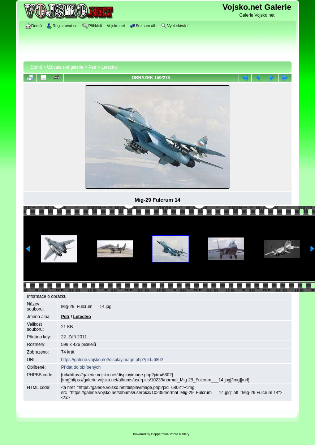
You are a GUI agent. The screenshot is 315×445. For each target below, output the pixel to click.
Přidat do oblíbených (80, 367)
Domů (36, 67)
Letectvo (109, 67)
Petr (92, 67)
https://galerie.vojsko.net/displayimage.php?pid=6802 (112, 359)
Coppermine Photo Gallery (170, 434)
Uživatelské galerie (65, 67)
